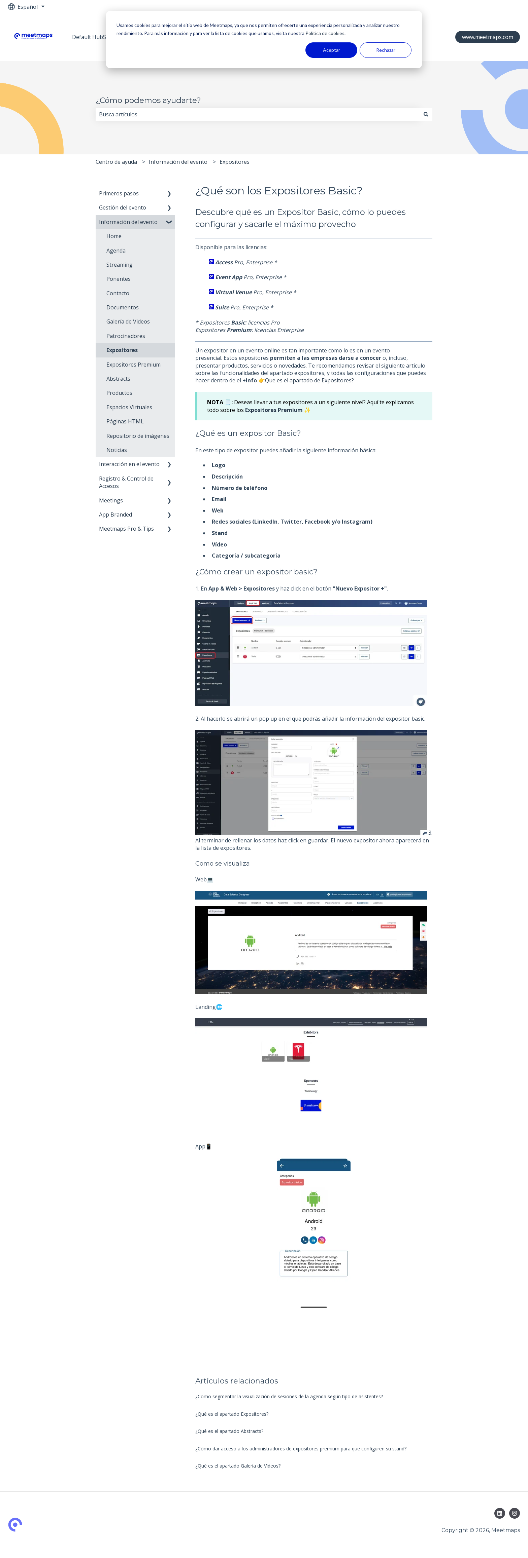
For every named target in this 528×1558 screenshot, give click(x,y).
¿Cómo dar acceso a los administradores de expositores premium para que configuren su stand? (300, 1448)
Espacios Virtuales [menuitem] (129, 407)
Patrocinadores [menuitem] (125, 336)
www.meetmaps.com (487, 37)
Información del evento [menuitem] (128, 222)
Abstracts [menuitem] (118, 378)
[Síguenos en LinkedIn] (499, 1513)
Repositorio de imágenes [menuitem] (137, 436)
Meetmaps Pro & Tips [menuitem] (126, 528)
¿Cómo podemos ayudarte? (148, 100)
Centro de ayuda (116, 161)
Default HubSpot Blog (100, 37)
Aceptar (331, 50)
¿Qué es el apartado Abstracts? (229, 1431)
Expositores (235, 161)
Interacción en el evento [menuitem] (129, 464)
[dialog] (264, 39)
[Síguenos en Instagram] (514, 1513)
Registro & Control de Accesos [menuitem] (126, 482)
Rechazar (385, 50)
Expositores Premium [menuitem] (133, 364)
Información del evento (178, 161)
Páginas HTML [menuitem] (125, 421)
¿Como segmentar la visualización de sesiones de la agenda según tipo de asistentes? (289, 1396)
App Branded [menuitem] (115, 514)
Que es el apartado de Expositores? (309, 380)
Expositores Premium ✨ (278, 410)
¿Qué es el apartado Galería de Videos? (237, 1465)
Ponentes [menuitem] (118, 278)
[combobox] (258, 114)
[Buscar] (426, 114)
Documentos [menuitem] (122, 307)
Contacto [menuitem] (117, 293)
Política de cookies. (324, 33)
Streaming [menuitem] (119, 264)
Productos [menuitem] (119, 392)
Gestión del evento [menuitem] (122, 207)
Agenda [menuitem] (116, 250)
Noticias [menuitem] (116, 450)
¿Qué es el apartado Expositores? (231, 1414)
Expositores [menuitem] (122, 350)
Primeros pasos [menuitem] (119, 193)
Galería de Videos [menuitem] (128, 321)
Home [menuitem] (114, 236)
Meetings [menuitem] (111, 500)
